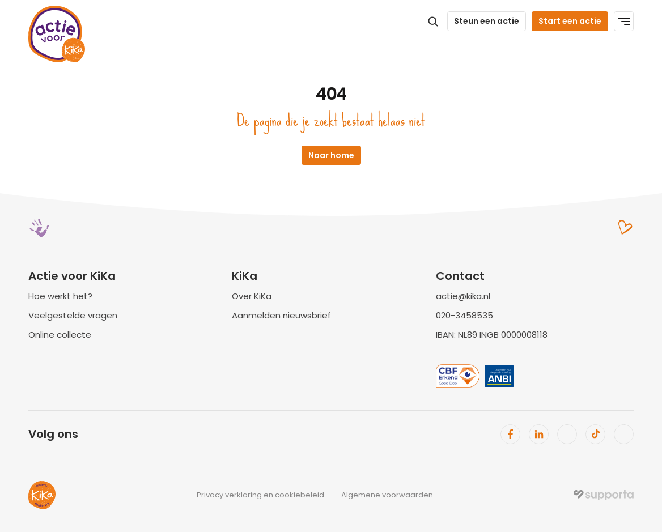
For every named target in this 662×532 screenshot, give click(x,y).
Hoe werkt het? (60, 296)
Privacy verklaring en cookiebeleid (260, 495)
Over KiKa (251, 296)
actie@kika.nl (463, 296)
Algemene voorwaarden (387, 495)
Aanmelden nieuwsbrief (281, 315)
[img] (604, 495)
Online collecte (59, 335)
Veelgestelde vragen (72, 315)
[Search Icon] (433, 21)
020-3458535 (464, 315)
